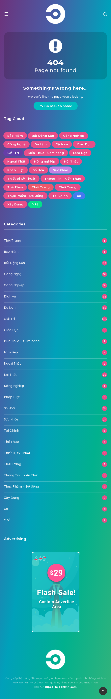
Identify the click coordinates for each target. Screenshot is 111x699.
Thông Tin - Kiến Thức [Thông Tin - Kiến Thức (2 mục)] (62, 178)
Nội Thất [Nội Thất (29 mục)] (71, 161)
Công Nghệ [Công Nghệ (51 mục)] (16, 144)
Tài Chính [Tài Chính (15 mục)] (60, 196)
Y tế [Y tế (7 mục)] (35, 204)
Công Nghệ (12, 274)
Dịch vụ (10, 296)
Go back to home (56, 106)
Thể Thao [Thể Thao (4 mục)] (15, 187)
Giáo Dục (11, 330)
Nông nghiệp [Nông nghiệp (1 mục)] (44, 161)
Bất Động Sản (14, 263)
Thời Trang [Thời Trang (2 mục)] (68, 187)
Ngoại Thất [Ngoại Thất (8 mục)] (16, 161)
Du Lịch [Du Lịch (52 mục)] (41, 144)
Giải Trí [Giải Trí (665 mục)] (13, 153)
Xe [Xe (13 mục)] (79, 196)
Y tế (7, 520)
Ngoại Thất (12, 363)
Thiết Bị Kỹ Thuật (17, 453)
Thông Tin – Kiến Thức (21, 475)
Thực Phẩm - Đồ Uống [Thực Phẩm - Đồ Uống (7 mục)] (25, 196)
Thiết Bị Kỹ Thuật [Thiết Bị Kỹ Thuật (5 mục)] (21, 178)
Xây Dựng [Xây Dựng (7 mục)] (15, 204)
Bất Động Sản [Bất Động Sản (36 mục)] (43, 136)
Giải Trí (9, 318)
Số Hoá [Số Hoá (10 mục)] (38, 170)
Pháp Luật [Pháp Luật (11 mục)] (15, 170)
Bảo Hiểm (11, 251)
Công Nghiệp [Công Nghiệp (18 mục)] (73, 136)
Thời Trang (12, 240)
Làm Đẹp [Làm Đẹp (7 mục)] (80, 153)
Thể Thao (11, 441)
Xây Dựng (11, 497)
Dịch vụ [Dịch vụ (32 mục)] (62, 144)
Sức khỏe (11, 419)
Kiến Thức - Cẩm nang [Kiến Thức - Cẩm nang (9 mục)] (46, 153)
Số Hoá (9, 408)
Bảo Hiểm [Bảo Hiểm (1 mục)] (15, 136)
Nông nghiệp (14, 386)
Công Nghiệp (14, 285)
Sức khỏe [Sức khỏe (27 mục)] (60, 170)
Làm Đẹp (11, 352)
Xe (6, 509)
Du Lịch (9, 307)
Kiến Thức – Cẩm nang (22, 341)
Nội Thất (10, 374)
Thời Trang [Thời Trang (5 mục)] (41, 187)
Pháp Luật (12, 397)
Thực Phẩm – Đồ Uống (21, 486)
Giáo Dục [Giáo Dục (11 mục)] (84, 144)
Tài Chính (11, 430)
